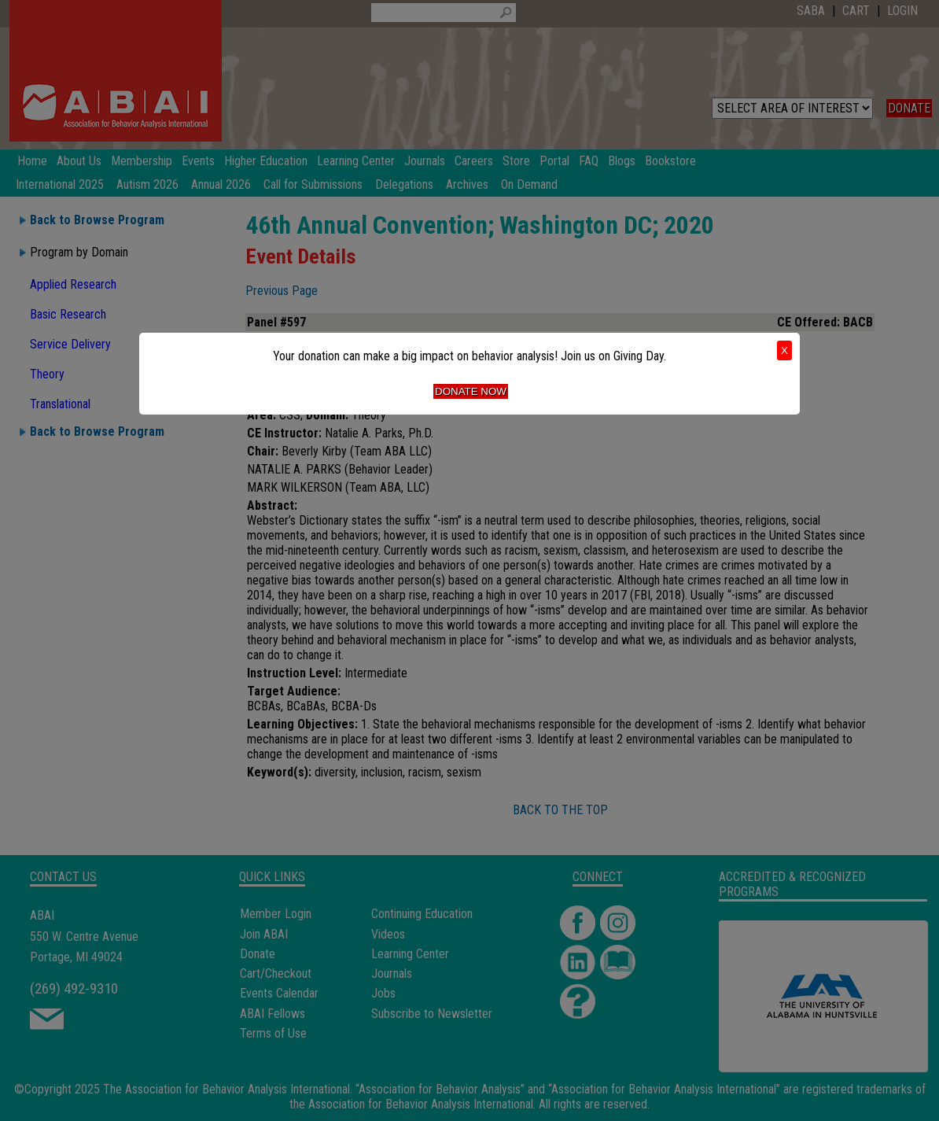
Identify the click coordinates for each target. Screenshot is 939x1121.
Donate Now (470, 391)
